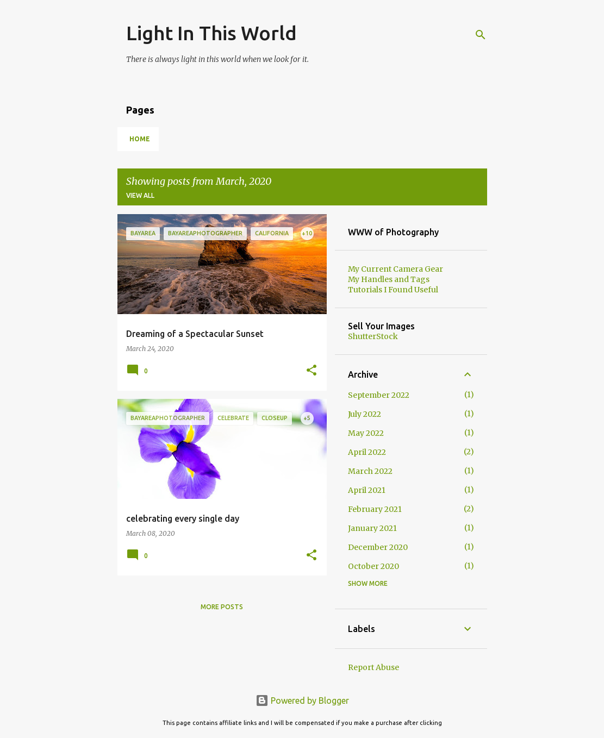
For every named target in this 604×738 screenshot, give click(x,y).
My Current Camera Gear (395, 269)
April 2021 (366, 490)
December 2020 (378, 547)
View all (140, 195)
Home (139, 138)
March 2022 (370, 471)
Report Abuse (373, 667)
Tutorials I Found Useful (393, 290)
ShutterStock (373, 336)
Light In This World (211, 33)
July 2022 (364, 414)
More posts (222, 606)
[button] (311, 371)
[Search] (480, 35)
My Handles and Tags (388, 279)
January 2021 (372, 528)
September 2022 (378, 395)
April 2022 (367, 452)
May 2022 (366, 433)
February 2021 (375, 509)
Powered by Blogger (302, 700)
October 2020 (373, 566)
